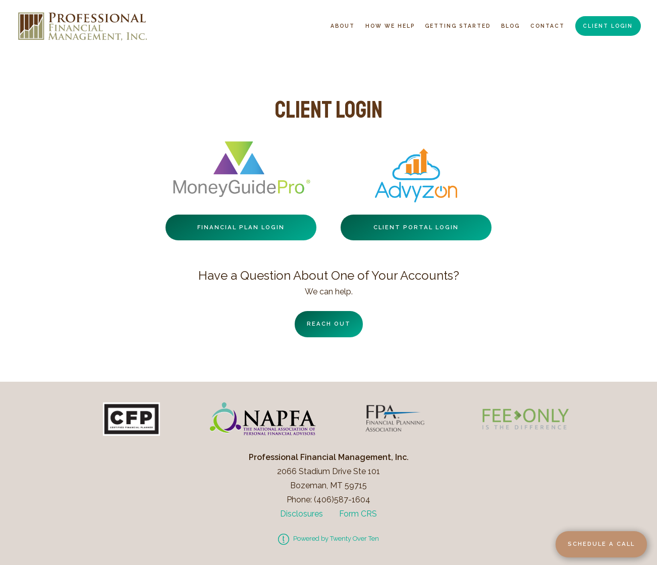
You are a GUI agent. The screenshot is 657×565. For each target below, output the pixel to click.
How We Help (390, 26)
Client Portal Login (416, 227)
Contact (547, 26)
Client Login (608, 26)
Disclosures (301, 514)
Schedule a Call (601, 543)
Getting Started (457, 26)
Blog (510, 26)
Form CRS (358, 514)
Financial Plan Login (241, 227)
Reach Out (329, 323)
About (343, 26)
